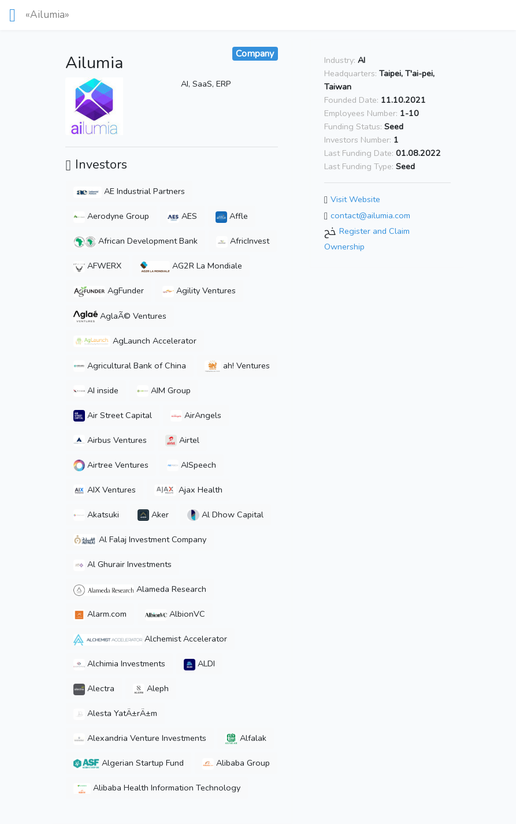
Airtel (182, 440)
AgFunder (108, 290)
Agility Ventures (199, 290)
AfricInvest (242, 241)
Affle (232, 216)
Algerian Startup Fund (128, 763)
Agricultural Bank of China (129, 365)
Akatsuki (96, 514)
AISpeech (191, 465)
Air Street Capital (112, 415)
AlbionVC (175, 614)
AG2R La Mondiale (191, 265)
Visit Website (355, 199)
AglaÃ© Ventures (119, 316)
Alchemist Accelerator (150, 638)
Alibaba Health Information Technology (156, 787)
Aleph (151, 688)
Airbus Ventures (110, 440)
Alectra (93, 688)
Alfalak (245, 738)
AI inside (95, 390)
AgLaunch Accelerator (134, 340)
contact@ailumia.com (370, 215)
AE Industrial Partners (129, 191)
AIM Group (164, 390)
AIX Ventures (104, 489)
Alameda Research (139, 589)
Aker (153, 514)
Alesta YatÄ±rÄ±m (115, 713)
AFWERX (97, 265)
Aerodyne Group (111, 216)
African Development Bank (135, 241)
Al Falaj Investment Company (139, 539)
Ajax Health (188, 489)
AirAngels (195, 415)
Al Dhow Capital (225, 514)
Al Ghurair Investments (122, 564)
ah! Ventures (237, 365)
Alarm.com (100, 614)
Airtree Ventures (111, 465)
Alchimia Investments (119, 663)
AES (182, 216)
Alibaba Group (236, 763)
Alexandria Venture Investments (139, 738)
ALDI (199, 663)
